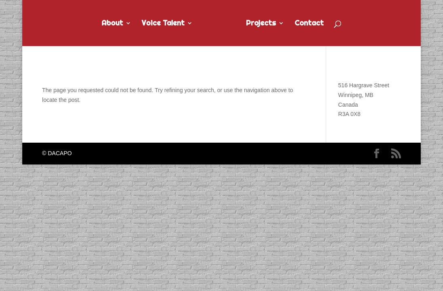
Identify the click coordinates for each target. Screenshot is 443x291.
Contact (309, 23)
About (112, 23)
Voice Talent (163, 23)
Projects (261, 23)
